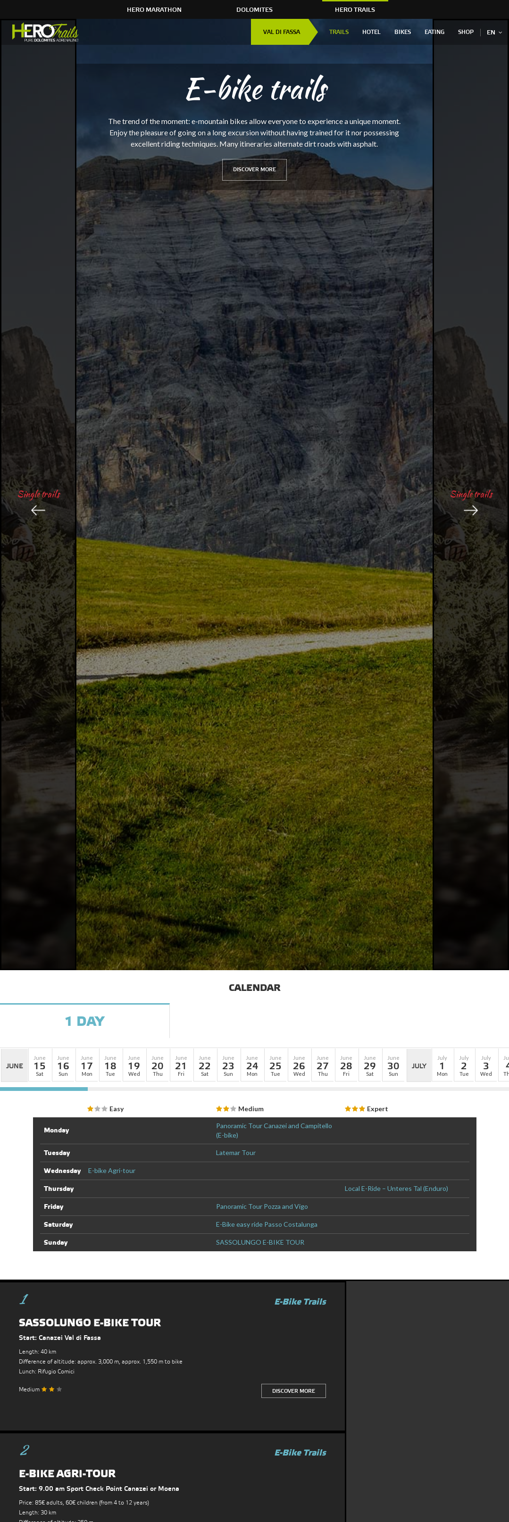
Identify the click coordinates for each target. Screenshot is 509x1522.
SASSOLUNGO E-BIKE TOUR (260, 1242)
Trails (339, 32)
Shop (466, 32)
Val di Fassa (281, 32)
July (419, 1067)
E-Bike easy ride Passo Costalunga (266, 1224)
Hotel (371, 32)
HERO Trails (355, 10)
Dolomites (254, 10)
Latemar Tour (236, 1152)
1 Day (84, 1022)
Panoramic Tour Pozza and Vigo (262, 1206)
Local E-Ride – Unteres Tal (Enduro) (396, 1188)
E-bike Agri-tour (111, 1170)
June (14, 1067)
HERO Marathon (154, 10)
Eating (434, 32)
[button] (39, 1064)
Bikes (402, 32)
